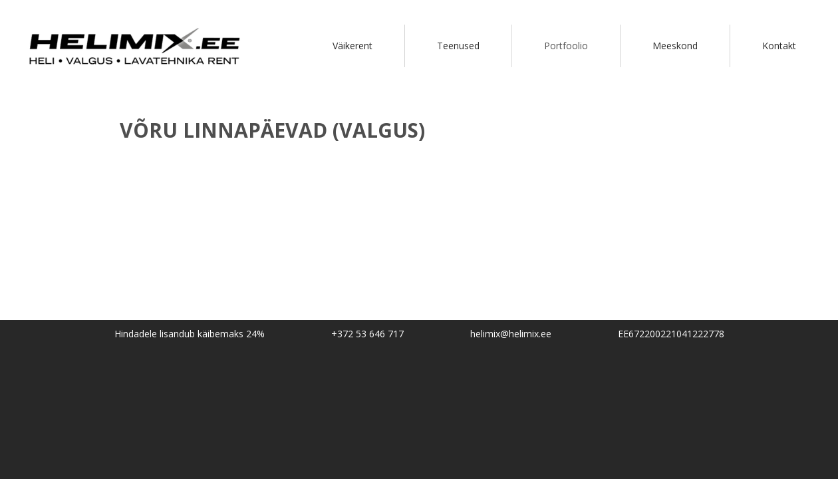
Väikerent (352, 45)
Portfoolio (566, 45)
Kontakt (779, 45)
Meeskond (675, 45)
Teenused (458, 45)
